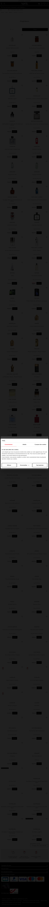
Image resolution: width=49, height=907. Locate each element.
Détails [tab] (24, 444)
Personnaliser (24, 465)
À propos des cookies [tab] (40, 444)
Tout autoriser (40, 465)
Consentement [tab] (8, 444)
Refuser (9, 465)
